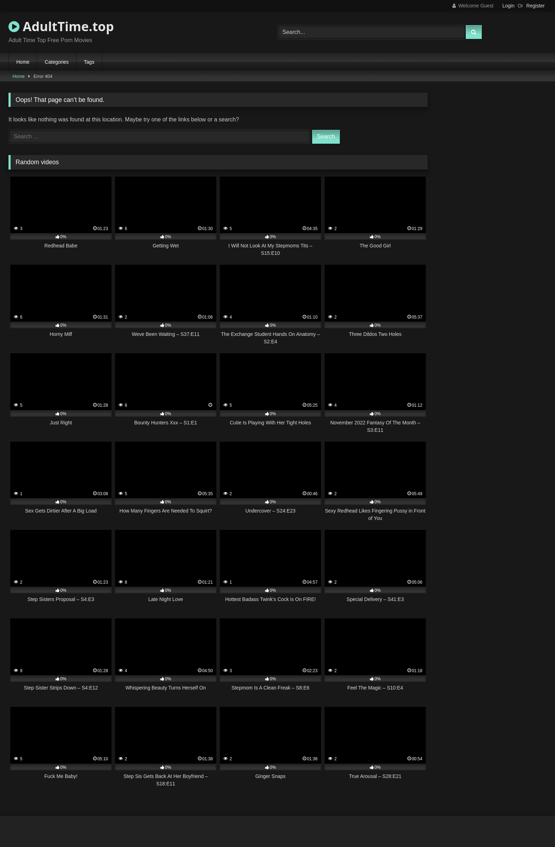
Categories (57, 62)
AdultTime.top (61, 26)
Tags (89, 62)
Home (22, 62)
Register (535, 5)
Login (508, 5)
